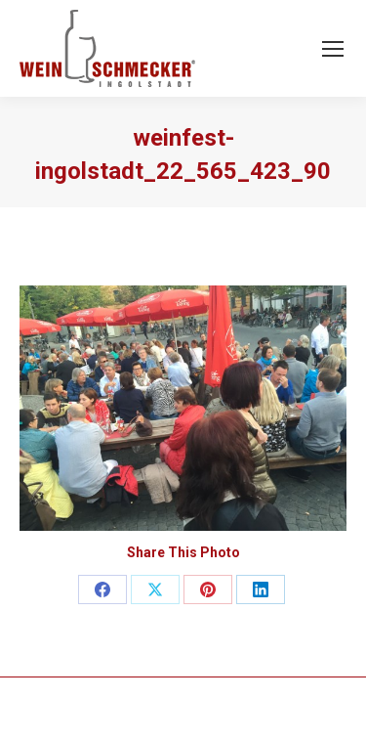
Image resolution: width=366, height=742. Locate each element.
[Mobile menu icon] (332, 49)
